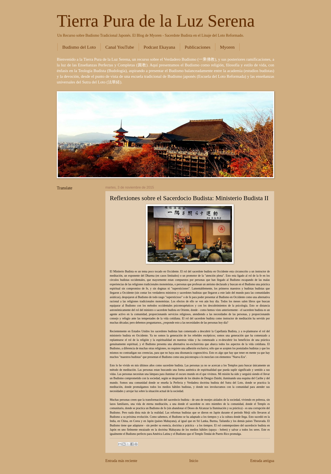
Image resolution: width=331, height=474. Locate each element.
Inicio (193, 461)
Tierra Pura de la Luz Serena (156, 20)
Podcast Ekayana (159, 47)
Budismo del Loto (79, 47)
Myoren (227, 47)
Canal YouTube (119, 47)
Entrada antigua (262, 461)
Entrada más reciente (121, 461)
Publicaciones (197, 47)
